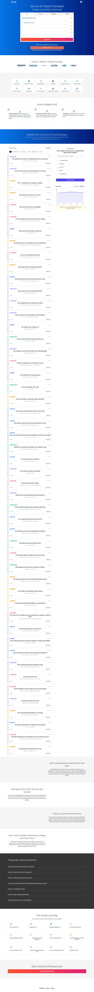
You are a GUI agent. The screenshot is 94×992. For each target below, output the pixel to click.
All (10, 151)
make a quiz (41, 795)
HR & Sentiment (16, 151)
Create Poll (48, 163)
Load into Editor (70, 179)
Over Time (82, 186)
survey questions (80, 770)
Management (34, 151)
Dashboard (18, 795)
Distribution (76, 186)
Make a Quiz (47, 47)
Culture (40, 151)
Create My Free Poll (47, 976)
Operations (24, 151)
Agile (29, 151)
